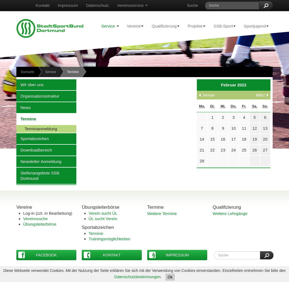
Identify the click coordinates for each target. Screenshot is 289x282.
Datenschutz (97, 5)
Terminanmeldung (36, 128)
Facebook (37, 254)
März (260, 95)
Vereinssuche (35, 218)
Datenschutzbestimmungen (137, 277)
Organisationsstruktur (37, 95)
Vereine (133, 25)
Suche (192, 5)
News (23, 107)
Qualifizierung (163, 25)
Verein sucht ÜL (103, 213)
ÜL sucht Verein (103, 218)
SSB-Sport (222, 25)
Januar (208, 95)
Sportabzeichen (32, 138)
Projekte (194, 25)
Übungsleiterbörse (39, 224)
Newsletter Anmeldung (38, 161)
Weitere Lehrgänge (230, 213)
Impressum (68, 5)
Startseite (27, 72)
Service (110, 26)
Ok (170, 277)
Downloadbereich (34, 149)
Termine (26, 118)
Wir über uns (30, 84)
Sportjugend (254, 25)
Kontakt (43, 5)
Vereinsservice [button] (132, 5)
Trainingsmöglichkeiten (109, 238)
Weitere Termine (162, 213)
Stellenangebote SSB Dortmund (37, 175)
